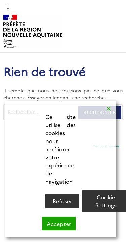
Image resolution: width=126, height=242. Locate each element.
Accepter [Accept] (59, 223)
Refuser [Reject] (62, 201)
